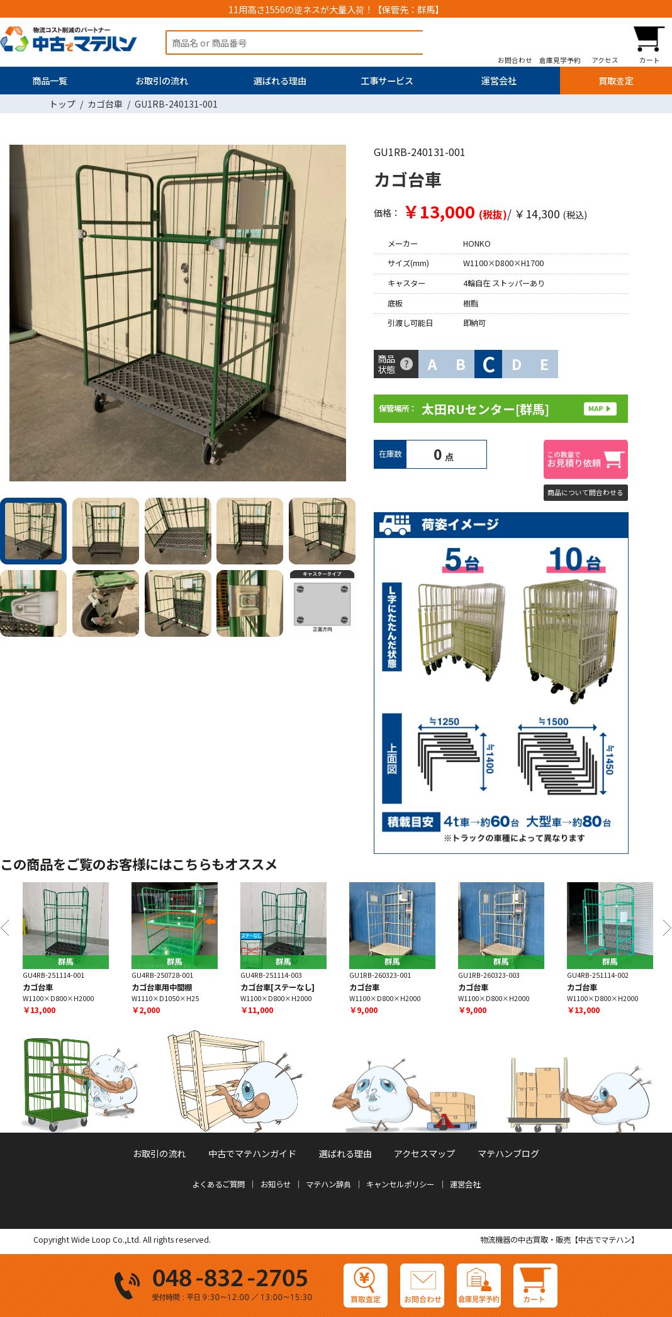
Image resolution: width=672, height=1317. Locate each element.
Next (341, 316)
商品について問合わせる (585, 492)
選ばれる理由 (280, 80)
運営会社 (499, 80)
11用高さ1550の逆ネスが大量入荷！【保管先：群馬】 (336, 9)
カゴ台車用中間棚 (162, 986)
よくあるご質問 (218, 1184)
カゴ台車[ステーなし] (277, 986)
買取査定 (616, 80)
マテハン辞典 (328, 1184)
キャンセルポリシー (400, 1184)
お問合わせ (515, 60)
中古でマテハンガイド (252, 1153)
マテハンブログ (508, 1153)
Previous (5, 928)
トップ (62, 104)
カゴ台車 (105, 104)
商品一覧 (49, 80)
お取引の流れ (161, 80)
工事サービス (387, 80)
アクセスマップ (424, 1153)
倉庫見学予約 (560, 60)
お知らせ (275, 1184)
